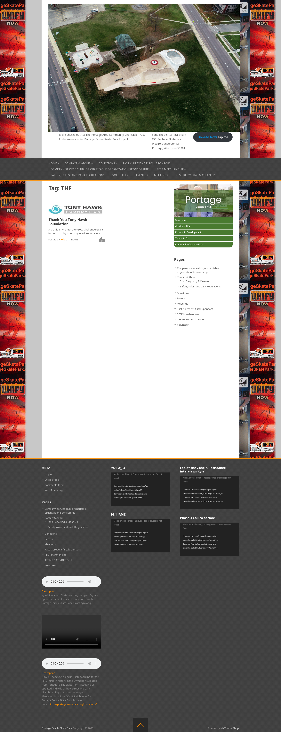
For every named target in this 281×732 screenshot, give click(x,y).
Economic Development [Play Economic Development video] (188, 232)
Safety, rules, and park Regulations (78, 175)
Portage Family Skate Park (57, 728)
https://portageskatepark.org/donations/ (73, 704)
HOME (53, 163)
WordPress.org (54, 490)
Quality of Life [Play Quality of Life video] (182, 226)
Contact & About (78, 163)
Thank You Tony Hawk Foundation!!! (67, 221)
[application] (140, 489)
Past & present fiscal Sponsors (147, 163)
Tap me (213, 137)
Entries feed (52, 479)
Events (141, 175)
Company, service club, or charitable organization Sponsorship (100, 169)
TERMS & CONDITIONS (190, 319)
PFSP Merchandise (170, 169)
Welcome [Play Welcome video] (180, 220)
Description (48, 591)
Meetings (161, 175)
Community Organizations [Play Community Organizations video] (189, 244)
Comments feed (54, 485)
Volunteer (120, 175)
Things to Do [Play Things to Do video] (182, 238)
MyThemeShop (230, 728)
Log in (48, 474)
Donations (106, 163)
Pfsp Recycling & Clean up (195, 175)
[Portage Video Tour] (203, 200)
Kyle (63, 239)
